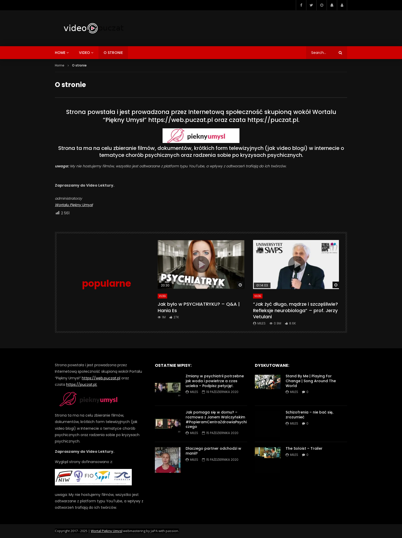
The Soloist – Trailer (304, 448)
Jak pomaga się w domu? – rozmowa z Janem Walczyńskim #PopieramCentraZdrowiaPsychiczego (216, 419)
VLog (162, 296)
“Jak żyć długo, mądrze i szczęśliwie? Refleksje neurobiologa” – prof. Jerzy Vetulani (295, 310)
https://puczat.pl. (273, 120)
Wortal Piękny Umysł (106, 531)
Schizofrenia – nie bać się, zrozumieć (309, 415)
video (84, 52)
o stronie (113, 52)
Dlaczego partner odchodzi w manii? (213, 451)
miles (261, 323)
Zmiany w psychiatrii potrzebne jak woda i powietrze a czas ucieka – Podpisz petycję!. (215, 380)
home (60, 52)
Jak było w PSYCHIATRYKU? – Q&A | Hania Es (199, 307)
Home (59, 65)
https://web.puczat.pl (180, 120)
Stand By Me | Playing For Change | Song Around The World (311, 380)
